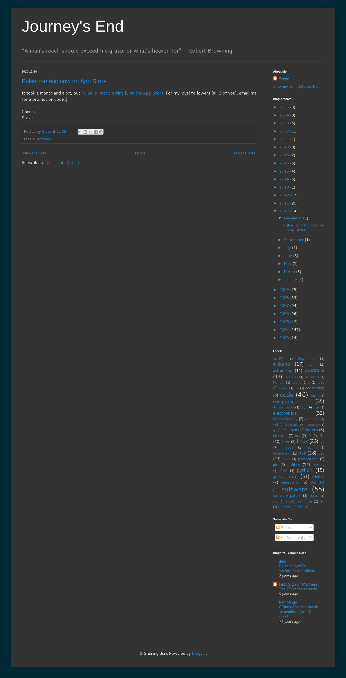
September (294, 239)
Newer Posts (34, 153)
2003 (284, 337)
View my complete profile (295, 86)
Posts (283, 527)
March (290, 271)
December (293, 218)
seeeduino (290, 482)
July (288, 247)
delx (282, 561)
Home (140, 153)
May (288, 263)
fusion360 (312, 424)
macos (287, 447)
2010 (284, 211)
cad (321, 382)
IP (309, 435)
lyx (322, 441)
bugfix (296, 382)
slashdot (317, 482)
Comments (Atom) (62, 162)
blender (279, 382)
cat (297, 388)
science (317, 476)
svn (275, 501)
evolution (312, 419)
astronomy (282, 370)
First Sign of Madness (298, 584)
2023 (284, 123)
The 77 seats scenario (298, 588)
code (286, 394)
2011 (284, 203)
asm (312, 364)
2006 (284, 313)
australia (314, 370)
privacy (318, 464)
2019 (284, 147)
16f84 (278, 358)
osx (321, 453)
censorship (314, 388)
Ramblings (288, 602)
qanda (277, 477)
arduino (281, 364)
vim (322, 501)
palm (286, 459)
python (304, 470)
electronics (285, 413)
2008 (284, 297)
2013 (284, 187)
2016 (284, 163)
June (288, 255)
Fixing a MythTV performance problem (297, 568)
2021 (284, 139)
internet (280, 435)
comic (314, 395)
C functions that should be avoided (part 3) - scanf (298, 611)
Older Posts (244, 153)
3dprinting (306, 358)
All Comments (290, 537)
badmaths (312, 377)
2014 (284, 179)
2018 (284, 155)
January (291, 279)
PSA (283, 470)
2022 (284, 131)
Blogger (199, 653)
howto (312, 430)
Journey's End (73, 26)
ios (297, 435)
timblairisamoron (298, 501)
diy (303, 407)
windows (285, 506)
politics (293, 464)
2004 (284, 329)
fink (276, 424)
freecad (291, 424)
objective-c (282, 453)
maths (311, 447)
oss (302, 452)
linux (302, 441)
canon (283, 388)
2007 (284, 305)
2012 (284, 195)
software (43, 139)
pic (275, 464)
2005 (284, 322)
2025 (284, 107)
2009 (284, 289)
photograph (307, 458)
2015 (284, 171)
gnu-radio (290, 429)
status (314, 495)
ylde (300, 506)
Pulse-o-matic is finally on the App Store (122, 93)
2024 (284, 115)
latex (286, 441)
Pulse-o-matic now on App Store (64, 81)
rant (293, 476)
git (275, 430)
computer (283, 401)
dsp (316, 407)
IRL (321, 435)
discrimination (283, 407)
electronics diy (285, 418)
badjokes (291, 377)
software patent (287, 495)
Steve (283, 79)
